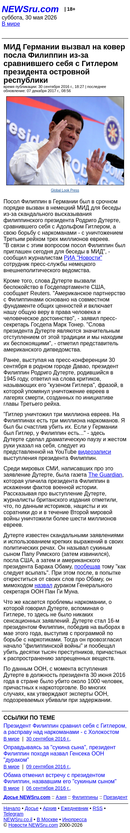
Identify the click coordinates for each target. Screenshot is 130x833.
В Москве (47, 819)
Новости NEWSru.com (33, 825)
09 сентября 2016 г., (48, 766)
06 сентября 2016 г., (48, 788)
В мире (11, 24)
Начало (11, 808)
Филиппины (85, 797)
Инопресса (74, 819)
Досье (31, 808)
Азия (61, 797)
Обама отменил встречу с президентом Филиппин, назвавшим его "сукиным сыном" (59, 778)
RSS (98, 808)
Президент (115, 797)
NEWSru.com (30, 9)
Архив (50, 808)
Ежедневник (74, 808)
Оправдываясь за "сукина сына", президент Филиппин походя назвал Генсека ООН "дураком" (59, 753)
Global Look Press (65, 190)
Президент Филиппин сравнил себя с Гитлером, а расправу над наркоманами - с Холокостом (65, 729)
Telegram (13, 814)
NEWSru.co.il (17, 819)
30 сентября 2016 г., (48, 739)
